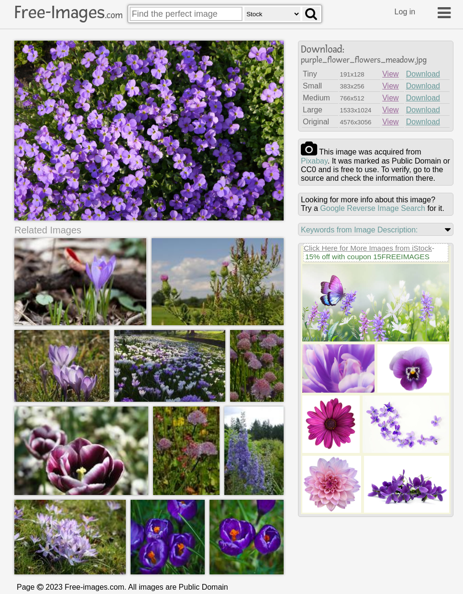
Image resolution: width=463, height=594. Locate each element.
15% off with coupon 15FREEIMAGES (367, 257)
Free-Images (68, 12)
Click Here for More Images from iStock (368, 248)
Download (423, 74)
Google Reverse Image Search (372, 208)
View (390, 74)
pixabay (314, 161)
